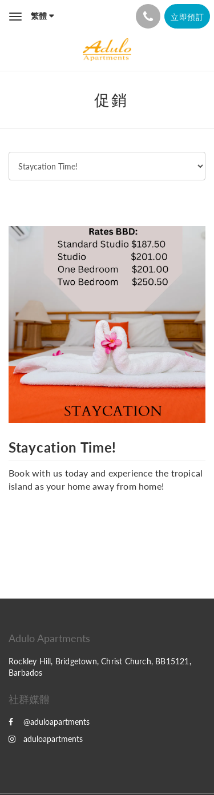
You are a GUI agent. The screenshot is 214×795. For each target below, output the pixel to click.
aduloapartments (46, 739)
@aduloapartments (49, 722)
